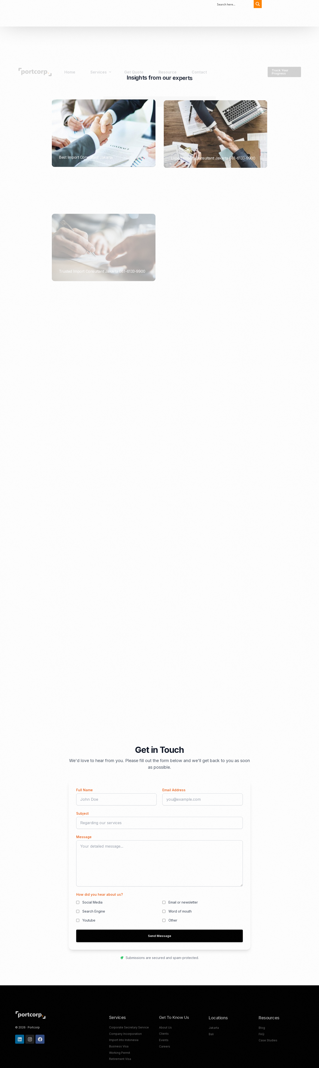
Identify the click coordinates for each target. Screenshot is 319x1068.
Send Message (159, 936)
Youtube (88, 920)
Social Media (92, 902)
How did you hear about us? (99, 894)
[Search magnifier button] (256, 4)
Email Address (174, 790)
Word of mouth (180, 911)
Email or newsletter (183, 902)
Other (172, 920)
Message (84, 837)
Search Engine (93, 911)
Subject (82, 813)
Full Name (84, 790)
